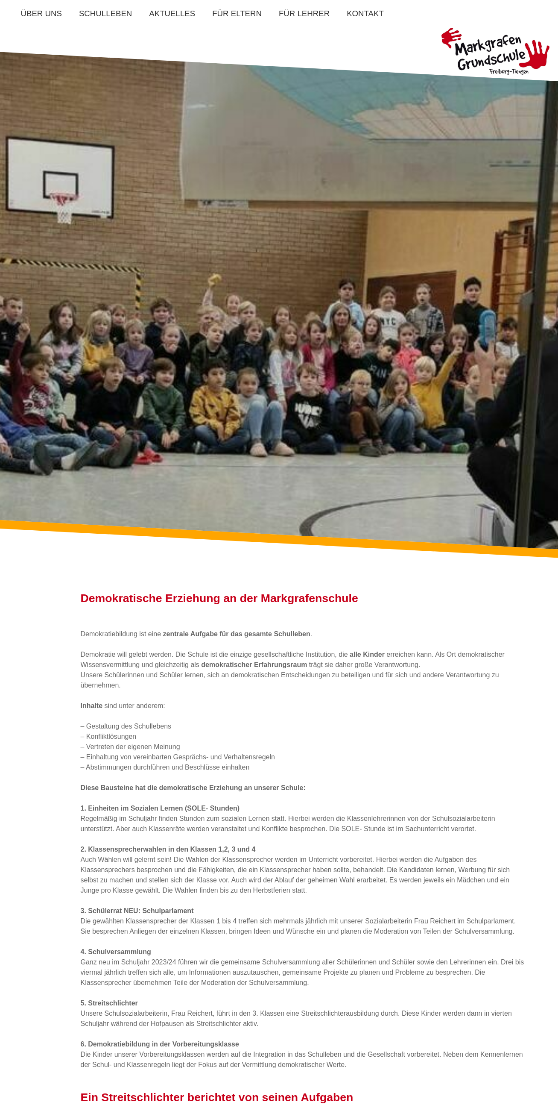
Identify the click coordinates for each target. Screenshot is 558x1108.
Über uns (41, 13)
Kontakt (365, 13)
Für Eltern (237, 13)
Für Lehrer (304, 13)
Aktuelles (172, 13)
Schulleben (105, 13)
